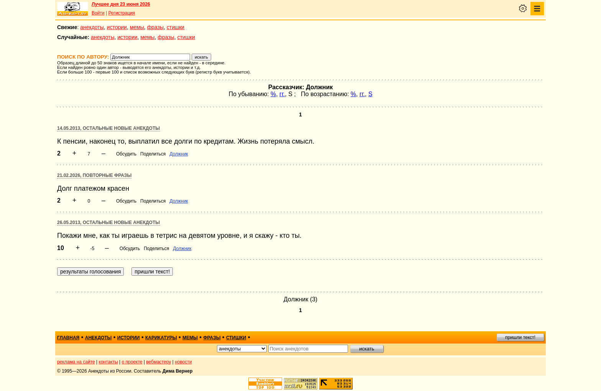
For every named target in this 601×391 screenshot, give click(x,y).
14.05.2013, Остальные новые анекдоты (108, 128)
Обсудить (126, 154)
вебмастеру (158, 362)
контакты (108, 362)
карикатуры (161, 337)
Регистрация (121, 13)
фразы (155, 27)
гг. (282, 94)
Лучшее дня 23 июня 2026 (121, 4)
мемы (137, 27)
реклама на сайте (76, 362)
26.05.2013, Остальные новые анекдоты (108, 222)
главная (68, 337)
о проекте (132, 362)
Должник (178, 154)
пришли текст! (520, 337)
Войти (98, 13)
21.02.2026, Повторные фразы (94, 175)
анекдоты (92, 27)
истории (117, 27)
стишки (175, 27)
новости (183, 362)
